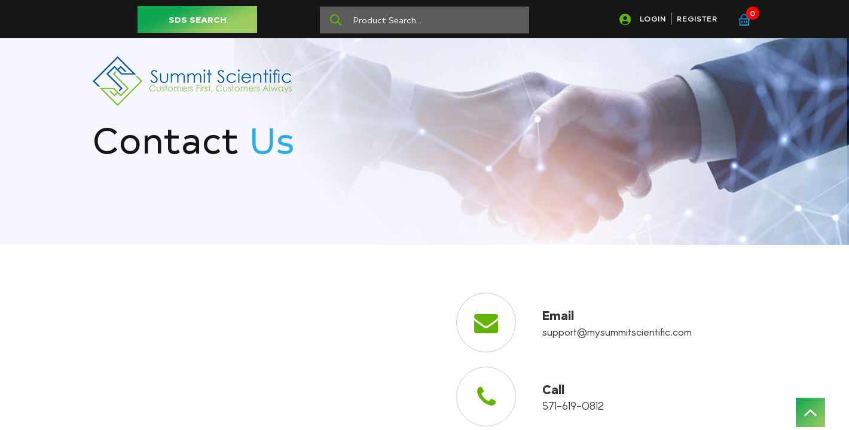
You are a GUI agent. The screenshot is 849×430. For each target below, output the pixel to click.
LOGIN (653, 18)
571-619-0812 (573, 405)
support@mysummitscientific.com (617, 331)
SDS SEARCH (198, 19)
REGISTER (697, 18)
